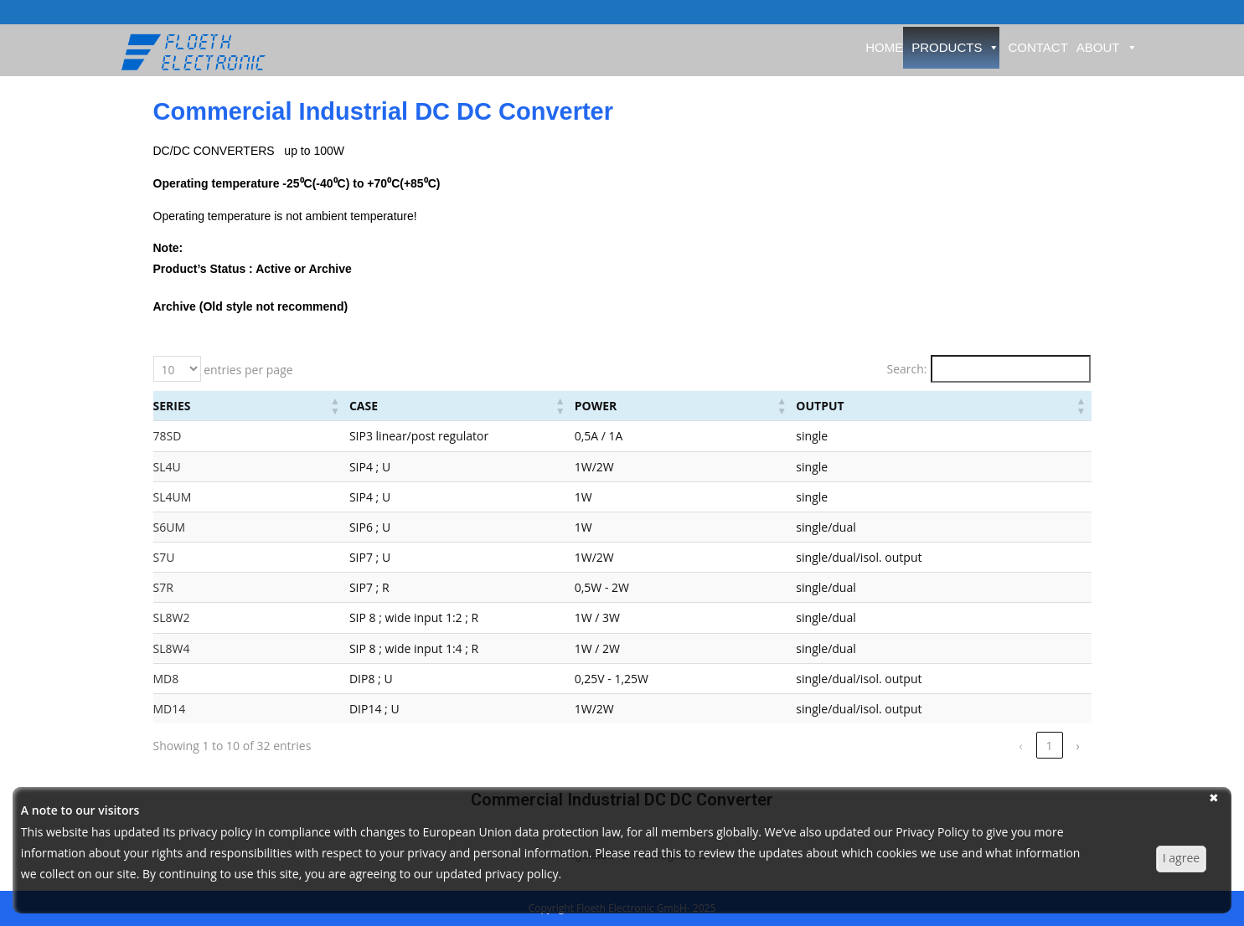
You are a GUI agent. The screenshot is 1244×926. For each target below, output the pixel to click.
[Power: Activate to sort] (761, 406)
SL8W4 (171, 648)
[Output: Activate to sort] (972, 406)
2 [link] (991, 746)
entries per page (247, 370)
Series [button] (172, 406)
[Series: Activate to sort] (217, 406)
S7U (164, 557)
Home (884, 47)
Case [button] (300, 406)
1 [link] (963, 746)
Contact (1037, 47)
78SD (167, 436)
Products (955, 47)
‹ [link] (935, 746)
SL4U (167, 467)
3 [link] (1020, 746)
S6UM (169, 527)
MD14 (169, 709)
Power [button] (695, 406)
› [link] (1077, 746)
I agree (1181, 858)
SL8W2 (171, 617)
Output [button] (880, 406)
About (1107, 47)
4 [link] (1048, 746)
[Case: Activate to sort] (475, 406)
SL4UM (172, 497)
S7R (163, 587)
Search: (906, 369)
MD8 (166, 679)
